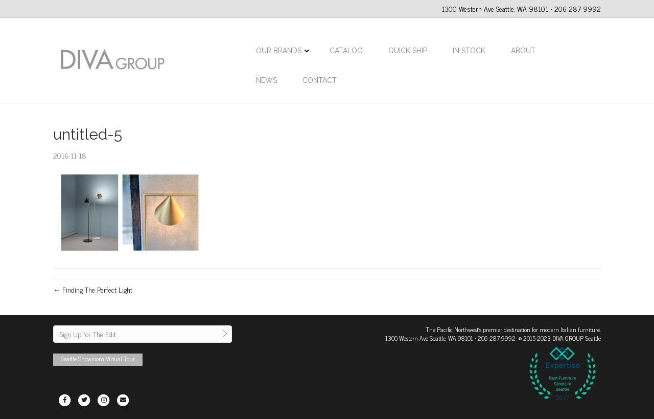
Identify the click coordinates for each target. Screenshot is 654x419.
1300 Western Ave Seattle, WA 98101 (429, 338)
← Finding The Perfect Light (92, 289)
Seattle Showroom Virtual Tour (98, 359)
